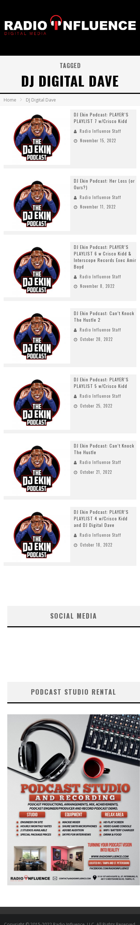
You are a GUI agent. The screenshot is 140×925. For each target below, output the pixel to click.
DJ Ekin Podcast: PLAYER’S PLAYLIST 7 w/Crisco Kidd (101, 117)
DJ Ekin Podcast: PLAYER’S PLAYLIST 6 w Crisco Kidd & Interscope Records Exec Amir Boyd (105, 257)
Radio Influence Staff (100, 131)
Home (10, 100)
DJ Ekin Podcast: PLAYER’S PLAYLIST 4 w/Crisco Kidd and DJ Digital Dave (101, 518)
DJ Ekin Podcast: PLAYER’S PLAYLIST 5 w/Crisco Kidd (101, 382)
